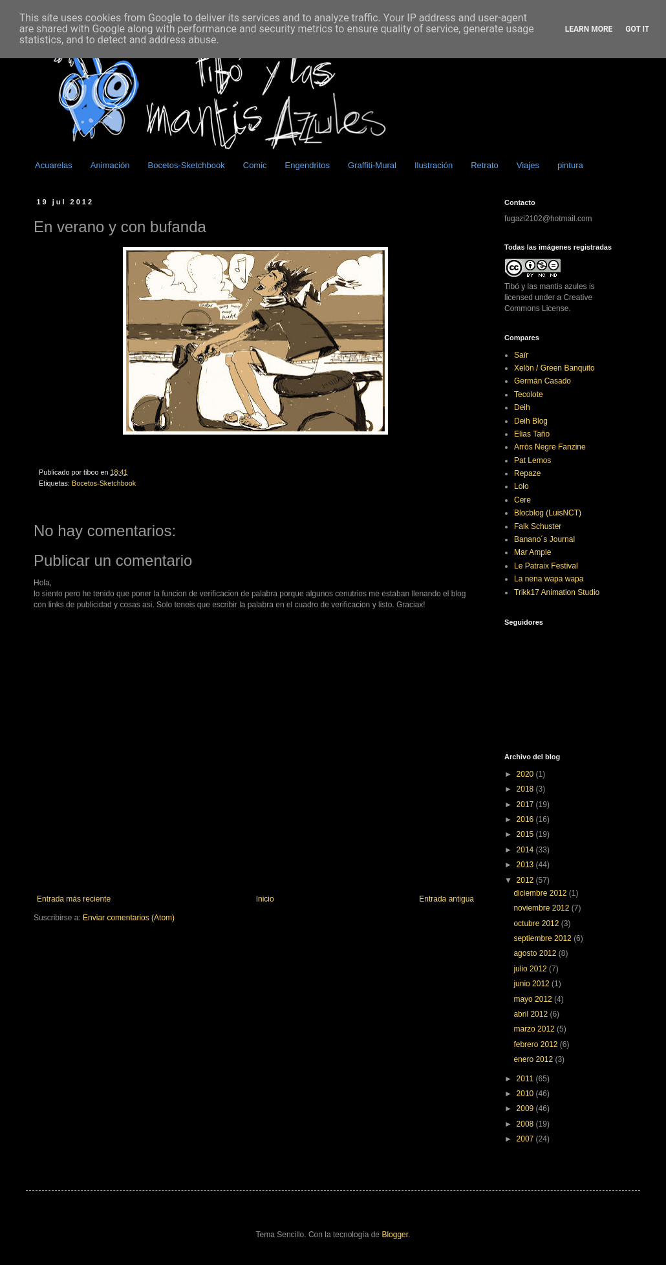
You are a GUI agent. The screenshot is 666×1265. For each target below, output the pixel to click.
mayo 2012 (533, 999)
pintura (570, 165)
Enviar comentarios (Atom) (129, 917)
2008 (526, 1124)
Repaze (527, 473)
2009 (526, 1108)
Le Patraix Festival (546, 565)
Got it (637, 29)
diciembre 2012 (540, 893)
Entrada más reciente (74, 898)
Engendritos (307, 165)
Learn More (589, 29)
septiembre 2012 (543, 938)
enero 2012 (534, 1059)
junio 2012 (532, 983)
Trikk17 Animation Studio (556, 592)
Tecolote (528, 394)
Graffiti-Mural (372, 165)
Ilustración (433, 165)
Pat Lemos (532, 460)
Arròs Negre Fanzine (550, 446)
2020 (526, 774)
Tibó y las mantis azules (545, 286)
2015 (526, 834)
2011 (526, 1078)
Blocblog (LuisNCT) (547, 512)
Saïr (521, 355)
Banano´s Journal (544, 539)
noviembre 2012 (542, 908)
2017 (526, 804)
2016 (526, 819)
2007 (526, 1138)
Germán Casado (542, 380)
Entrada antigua (446, 898)
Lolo (521, 486)
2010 (526, 1093)
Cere (522, 499)
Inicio (265, 898)
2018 (526, 789)
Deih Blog (531, 421)
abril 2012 (531, 1014)
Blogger (394, 1234)
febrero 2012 (536, 1044)
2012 (526, 880)
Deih (522, 407)
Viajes (528, 165)
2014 (526, 849)
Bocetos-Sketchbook (186, 165)
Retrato (485, 165)
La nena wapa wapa (548, 578)
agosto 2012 (535, 953)
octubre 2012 (537, 923)
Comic (255, 165)
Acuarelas (53, 165)
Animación (110, 165)
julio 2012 (531, 968)
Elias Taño (532, 433)
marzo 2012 (535, 1028)
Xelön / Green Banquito (554, 368)
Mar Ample (532, 552)
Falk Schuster (537, 526)
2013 (526, 864)
